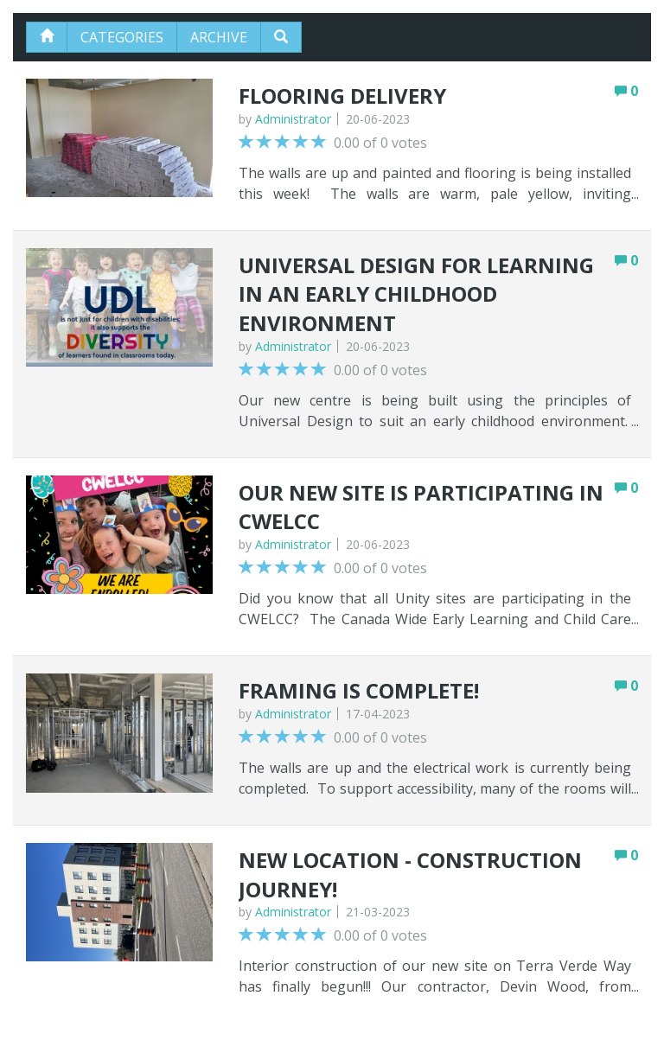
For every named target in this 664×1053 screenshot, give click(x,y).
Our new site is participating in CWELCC (421, 507)
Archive (218, 37)
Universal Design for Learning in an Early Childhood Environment (416, 294)
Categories (121, 37)
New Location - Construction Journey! (410, 874)
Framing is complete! (359, 690)
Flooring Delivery (342, 95)
